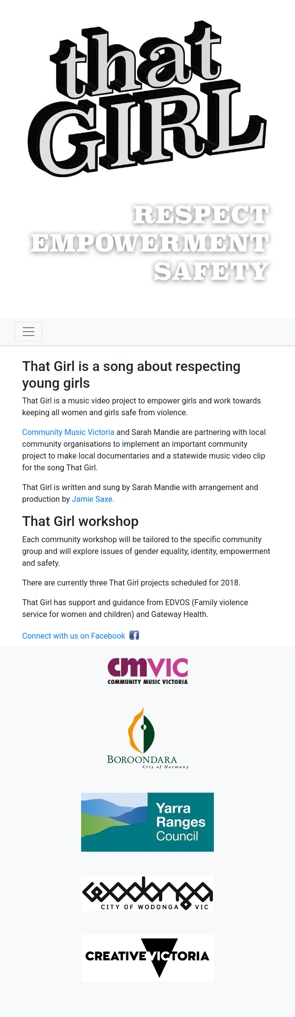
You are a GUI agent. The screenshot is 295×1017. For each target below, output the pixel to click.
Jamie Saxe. (93, 499)
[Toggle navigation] (28, 331)
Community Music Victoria (68, 432)
